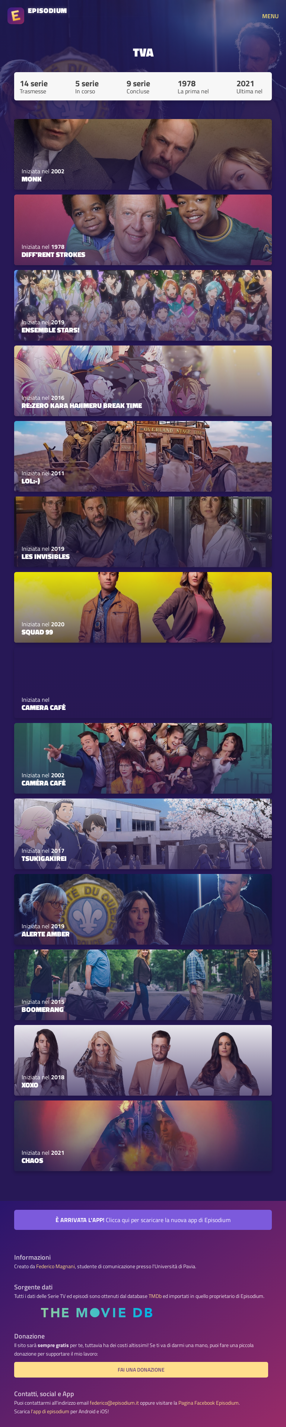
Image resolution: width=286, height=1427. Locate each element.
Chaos (32, 1160)
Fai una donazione (141, 1370)
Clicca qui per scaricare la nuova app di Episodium (143, 1219)
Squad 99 (37, 632)
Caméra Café (44, 783)
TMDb (155, 1296)
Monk (32, 179)
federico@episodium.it (114, 1403)
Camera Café (44, 707)
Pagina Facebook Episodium (208, 1403)
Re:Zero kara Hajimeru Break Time (82, 405)
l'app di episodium (50, 1411)
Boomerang (43, 1009)
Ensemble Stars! (51, 330)
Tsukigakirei (44, 858)
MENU (270, 16)
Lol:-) (31, 481)
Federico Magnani (55, 1266)
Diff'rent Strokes (53, 254)
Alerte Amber (46, 934)
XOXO (30, 1085)
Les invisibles (46, 556)
